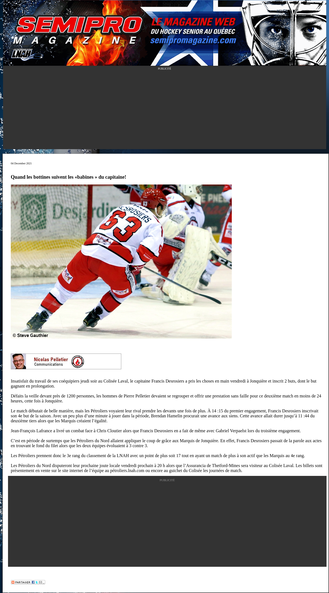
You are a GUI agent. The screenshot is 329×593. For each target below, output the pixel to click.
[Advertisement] (164, 110)
